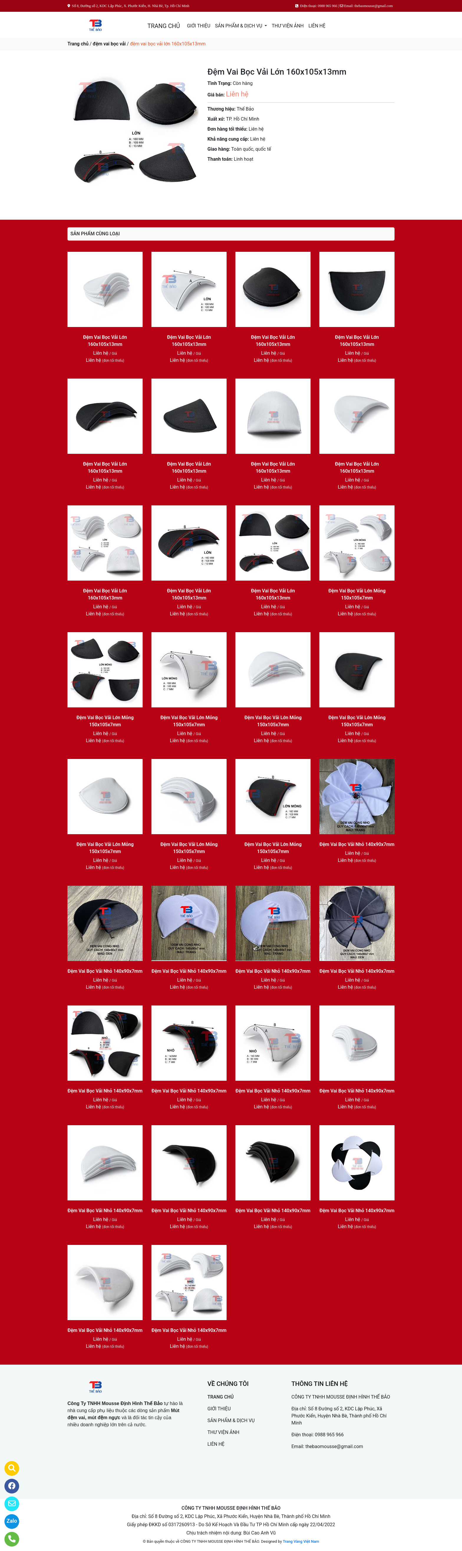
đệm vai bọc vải (109, 44)
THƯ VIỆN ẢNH (287, 26)
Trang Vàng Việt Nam (301, 1541)
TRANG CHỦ (163, 25)
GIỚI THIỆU (198, 26)
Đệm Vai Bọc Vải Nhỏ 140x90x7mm (356, 844)
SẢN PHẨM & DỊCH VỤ (239, 26)
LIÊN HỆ (317, 26)
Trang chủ (77, 44)
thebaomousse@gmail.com (334, 1446)
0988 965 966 (329, 1434)
